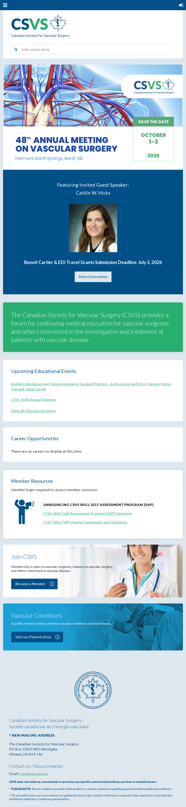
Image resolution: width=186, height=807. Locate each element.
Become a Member (30, 583)
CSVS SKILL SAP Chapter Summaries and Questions (85, 522)
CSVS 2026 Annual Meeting (33, 399)
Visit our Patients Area (33, 637)
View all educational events (33, 410)
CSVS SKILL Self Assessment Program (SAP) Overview (87, 513)
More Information (93, 276)
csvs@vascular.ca (33, 773)
